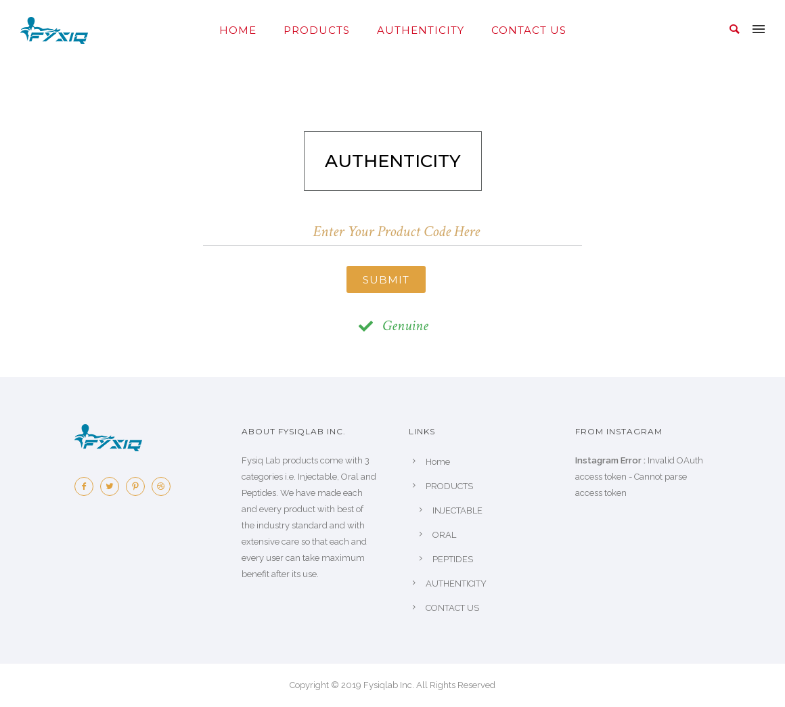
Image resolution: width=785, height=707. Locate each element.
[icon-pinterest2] (139, 486)
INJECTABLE (457, 510)
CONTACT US (528, 30)
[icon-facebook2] (87, 486)
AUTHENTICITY (420, 30)
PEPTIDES (452, 559)
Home (237, 30)
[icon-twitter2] (113, 486)
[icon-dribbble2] (164, 486)
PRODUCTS (317, 30)
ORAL (444, 535)
